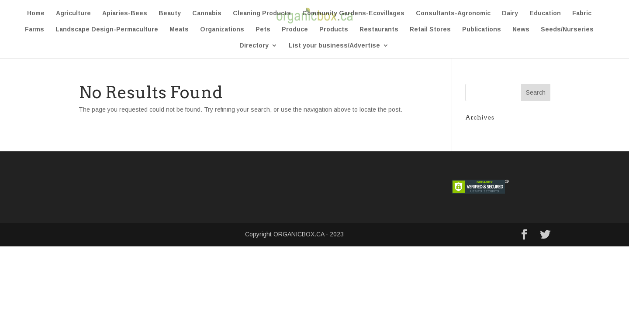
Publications (481, 29)
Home (36, 13)
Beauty (170, 13)
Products (333, 29)
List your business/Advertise (334, 45)
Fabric (581, 13)
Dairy (510, 13)
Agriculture (73, 13)
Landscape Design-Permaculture (106, 29)
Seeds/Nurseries (567, 29)
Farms (34, 29)
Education (545, 13)
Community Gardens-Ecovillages (353, 13)
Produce (295, 29)
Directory (254, 45)
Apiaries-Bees (124, 13)
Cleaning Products (262, 13)
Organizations (222, 29)
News (520, 29)
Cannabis (206, 13)
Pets (263, 29)
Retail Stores (430, 29)
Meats (179, 29)
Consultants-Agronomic (453, 13)
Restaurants (378, 29)
